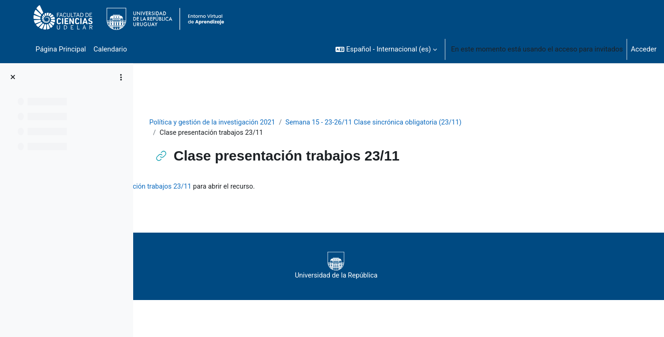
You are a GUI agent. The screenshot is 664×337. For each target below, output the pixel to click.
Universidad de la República (391, 267)
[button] (386, 49)
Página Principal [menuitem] (61, 49)
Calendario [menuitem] (110, 49)
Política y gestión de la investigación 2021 (269, 122)
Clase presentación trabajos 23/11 (274, 187)
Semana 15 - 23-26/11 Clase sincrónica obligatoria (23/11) (436, 122)
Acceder (644, 49)
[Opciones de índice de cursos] (121, 77)
